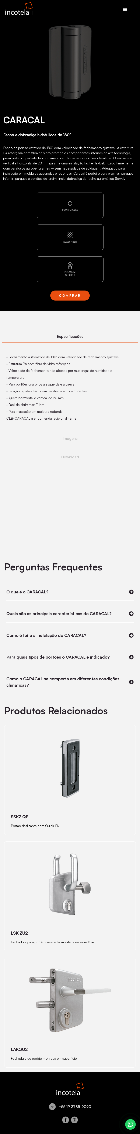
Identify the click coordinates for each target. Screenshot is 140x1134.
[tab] (70, 336)
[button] (125, 9)
